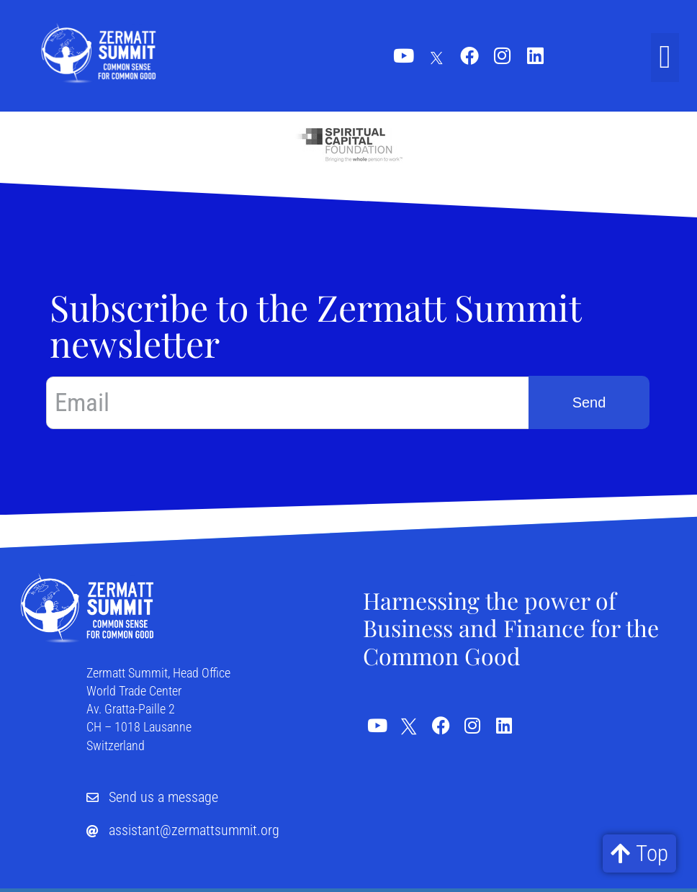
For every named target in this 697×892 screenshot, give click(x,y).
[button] (665, 57)
